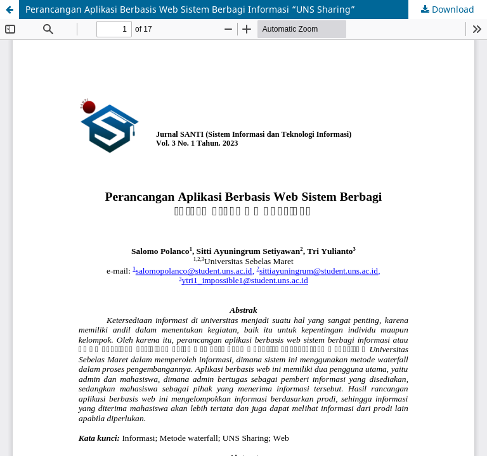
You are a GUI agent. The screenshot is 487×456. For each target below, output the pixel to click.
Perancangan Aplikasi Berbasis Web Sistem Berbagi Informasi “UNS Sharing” (190, 9)
